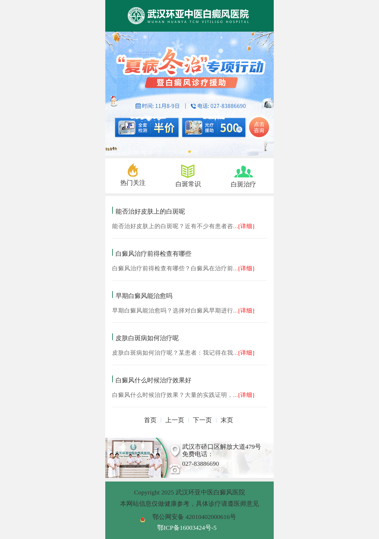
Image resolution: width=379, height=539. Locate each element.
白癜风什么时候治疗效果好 (153, 380)
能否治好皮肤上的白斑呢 (150, 211)
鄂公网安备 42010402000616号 (194, 516)
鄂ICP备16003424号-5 (186, 527)
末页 (227, 420)
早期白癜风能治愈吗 (144, 295)
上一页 (174, 420)
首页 (150, 420)
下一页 (202, 420)
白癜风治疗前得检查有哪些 (153, 253)
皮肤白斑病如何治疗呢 (147, 338)
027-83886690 (200, 463)
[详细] (246, 226)
